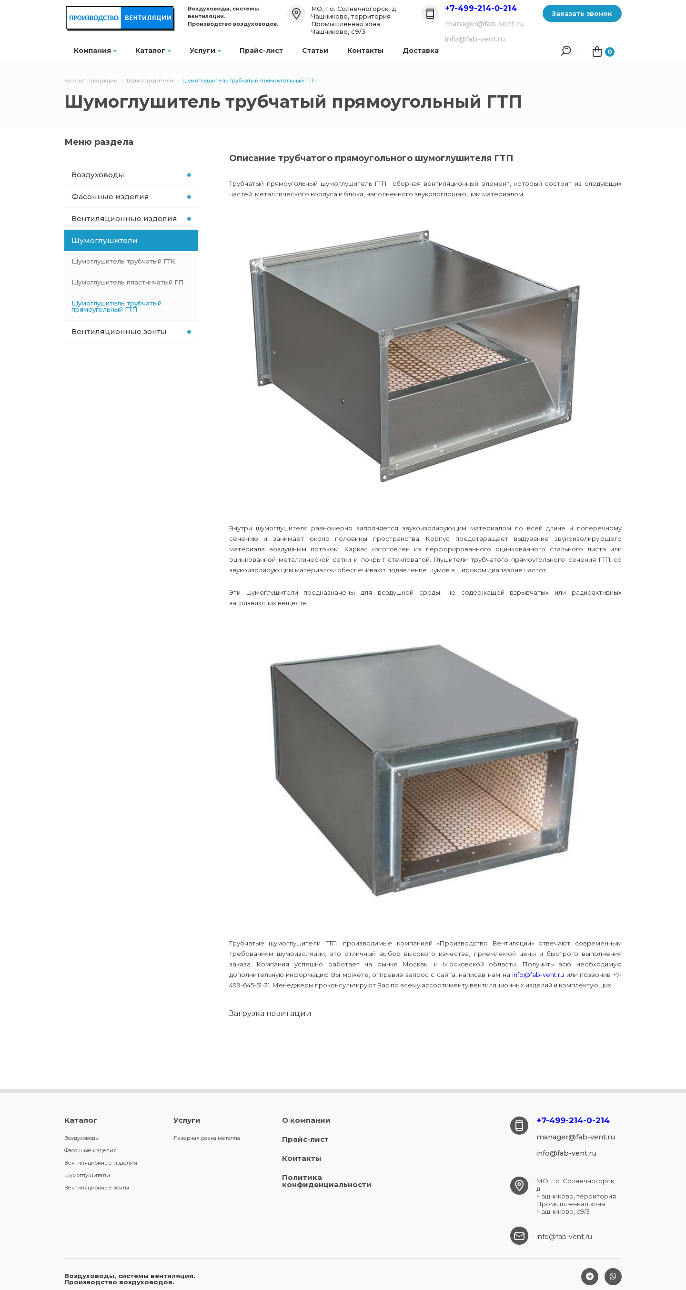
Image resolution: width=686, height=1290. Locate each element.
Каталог (153, 50)
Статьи (315, 50)
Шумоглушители (131, 240)
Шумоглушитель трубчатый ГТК (123, 261)
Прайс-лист (261, 50)
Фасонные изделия (131, 196)
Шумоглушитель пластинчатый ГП (127, 282)
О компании (306, 1120)
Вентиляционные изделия (131, 218)
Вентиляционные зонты (131, 331)
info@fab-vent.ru (538, 974)
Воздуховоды (131, 174)
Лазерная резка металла (206, 1138)
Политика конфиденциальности (327, 1181)
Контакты (365, 50)
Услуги (205, 50)
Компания (95, 50)
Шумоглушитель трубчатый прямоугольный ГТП (116, 306)
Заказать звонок (582, 13)
